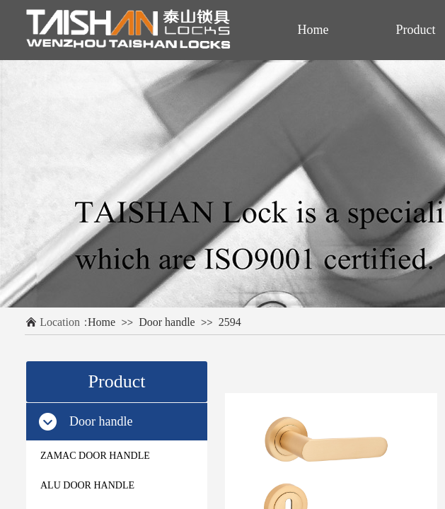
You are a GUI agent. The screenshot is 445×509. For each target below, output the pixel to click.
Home (101, 322)
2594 (230, 322)
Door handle (167, 322)
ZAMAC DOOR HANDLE (95, 455)
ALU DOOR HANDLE (87, 485)
